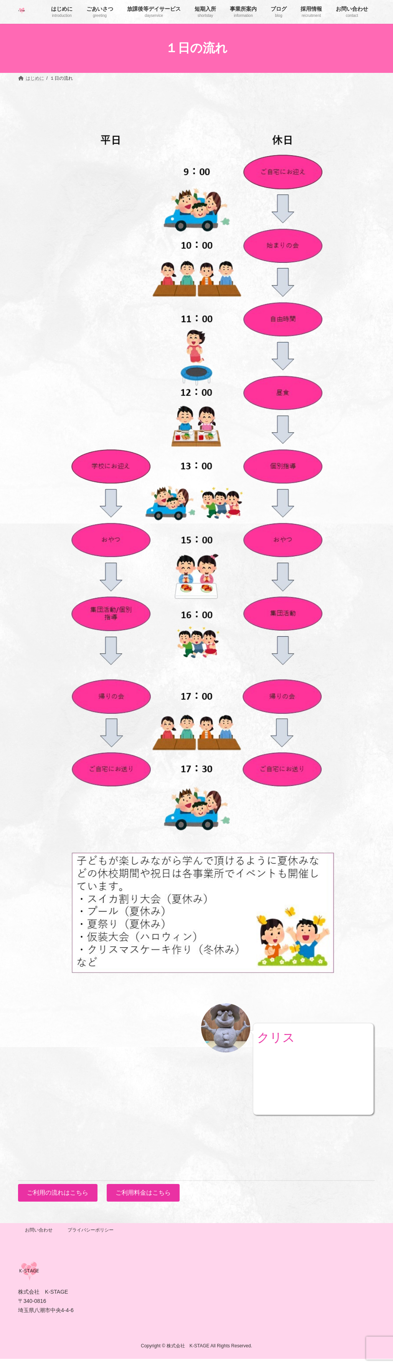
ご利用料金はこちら (143, 1192)
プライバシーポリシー (91, 1230)
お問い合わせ (39, 1230)
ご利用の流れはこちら (57, 1192)
